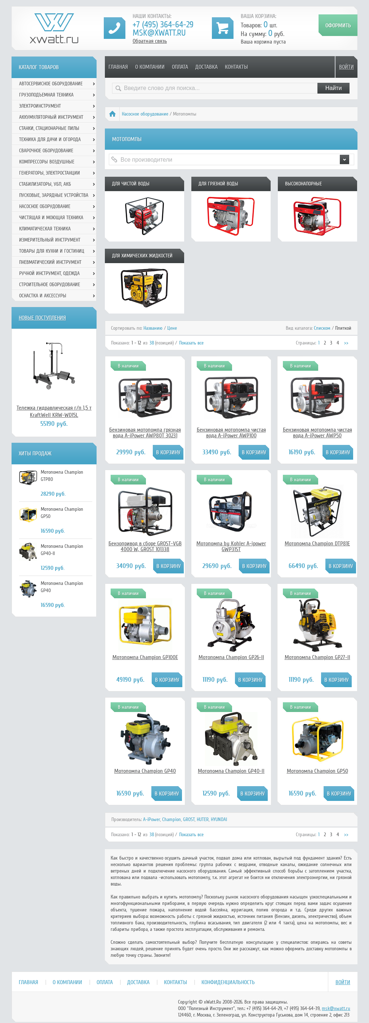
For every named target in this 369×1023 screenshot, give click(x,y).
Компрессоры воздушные (46, 162)
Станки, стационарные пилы (49, 128)
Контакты (236, 67)
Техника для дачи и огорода (50, 139)
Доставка (206, 67)
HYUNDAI (219, 819)
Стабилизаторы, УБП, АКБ (45, 184)
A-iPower (151, 819)
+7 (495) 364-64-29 (163, 24)
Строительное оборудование (49, 284)
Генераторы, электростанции (49, 173)
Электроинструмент (40, 106)
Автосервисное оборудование (51, 84)
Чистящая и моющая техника (51, 218)
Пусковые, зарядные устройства (53, 195)
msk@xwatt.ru (159, 33)
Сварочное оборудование (46, 151)
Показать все (191, 343)
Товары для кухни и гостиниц (51, 251)
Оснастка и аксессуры (42, 296)
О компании (150, 67)
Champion (171, 819)
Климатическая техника (45, 229)
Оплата (180, 67)
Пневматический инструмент (50, 262)
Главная (118, 67)
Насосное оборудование (145, 114)
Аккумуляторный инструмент (51, 117)
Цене (172, 328)
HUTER (203, 819)
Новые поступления (42, 317)
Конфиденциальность (228, 982)
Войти (346, 67)
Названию (153, 328)
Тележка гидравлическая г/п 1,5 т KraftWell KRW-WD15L (54, 411)
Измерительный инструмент (49, 240)
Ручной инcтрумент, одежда (49, 273)
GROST (189, 819)
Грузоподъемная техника (46, 95)
